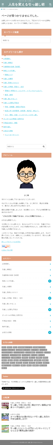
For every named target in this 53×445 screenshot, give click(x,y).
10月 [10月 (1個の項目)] (10, 347)
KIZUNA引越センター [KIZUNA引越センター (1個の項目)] (25, 347)
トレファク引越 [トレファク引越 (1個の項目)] (15, 355)
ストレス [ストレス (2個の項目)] (39, 352)
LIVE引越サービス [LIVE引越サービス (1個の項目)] (39, 347)
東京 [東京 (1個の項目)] (12, 363)
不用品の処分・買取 (10, 123)
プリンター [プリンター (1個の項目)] (26, 355)
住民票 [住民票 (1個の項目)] (25, 357)
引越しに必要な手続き (11, 103)
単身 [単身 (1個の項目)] (45, 357)
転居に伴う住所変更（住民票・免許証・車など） (22, 111)
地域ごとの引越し (9, 70)
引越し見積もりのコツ (11, 83)
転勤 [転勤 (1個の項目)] (29, 365)
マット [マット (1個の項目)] (41, 355)
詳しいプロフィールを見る (11, 242)
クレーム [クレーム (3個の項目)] (43, 350)
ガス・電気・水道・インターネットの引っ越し (21, 115)
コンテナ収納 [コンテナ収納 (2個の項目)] (30, 352)
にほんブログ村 (7, 250)
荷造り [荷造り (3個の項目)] (46, 363)
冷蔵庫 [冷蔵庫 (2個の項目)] (39, 357)
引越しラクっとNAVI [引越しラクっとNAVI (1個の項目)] (26, 360)
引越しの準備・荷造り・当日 (13, 87)
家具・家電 (9, 95)
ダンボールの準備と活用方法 (13, 119)
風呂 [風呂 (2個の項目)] (4, 368)
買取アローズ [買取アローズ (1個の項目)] (6, 365)
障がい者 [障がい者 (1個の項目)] (43, 365)
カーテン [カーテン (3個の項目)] (35, 350)
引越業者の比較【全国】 (12, 66)
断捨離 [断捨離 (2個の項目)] (45, 360)
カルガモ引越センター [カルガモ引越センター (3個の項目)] (23, 350)
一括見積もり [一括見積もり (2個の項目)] (16, 357)
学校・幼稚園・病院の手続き (15, 107)
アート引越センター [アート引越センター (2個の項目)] (8, 350)
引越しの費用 (8, 79)
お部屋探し (7, 59)
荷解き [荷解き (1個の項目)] (39, 363)
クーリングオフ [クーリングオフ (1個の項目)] (19, 352)
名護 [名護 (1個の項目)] (16, 360)
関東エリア (9, 75)
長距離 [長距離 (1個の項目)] (35, 365)
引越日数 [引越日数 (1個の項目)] (37, 360)
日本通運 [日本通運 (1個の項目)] (5, 363)
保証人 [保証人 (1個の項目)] (32, 357)
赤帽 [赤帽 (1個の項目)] (23, 365)
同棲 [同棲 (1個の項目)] (10, 360)
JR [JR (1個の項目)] (15, 347)
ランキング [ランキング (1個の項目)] (6, 357)
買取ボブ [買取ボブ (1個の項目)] (16, 365)
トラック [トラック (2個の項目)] (5, 355)
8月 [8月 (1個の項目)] (4, 347)
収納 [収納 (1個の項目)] (4, 360)
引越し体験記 (8, 63)
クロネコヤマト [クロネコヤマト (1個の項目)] (7, 352)
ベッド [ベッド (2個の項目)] (34, 355)
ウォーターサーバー (12, 135)
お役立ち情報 (8, 131)
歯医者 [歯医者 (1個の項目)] (19, 363)
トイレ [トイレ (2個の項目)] (47, 352)
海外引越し (7, 127)
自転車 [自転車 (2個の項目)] (32, 363)
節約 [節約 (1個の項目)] (25, 363)
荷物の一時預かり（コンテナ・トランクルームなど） (24, 91)
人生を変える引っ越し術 (26, 4)
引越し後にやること (10, 99)
